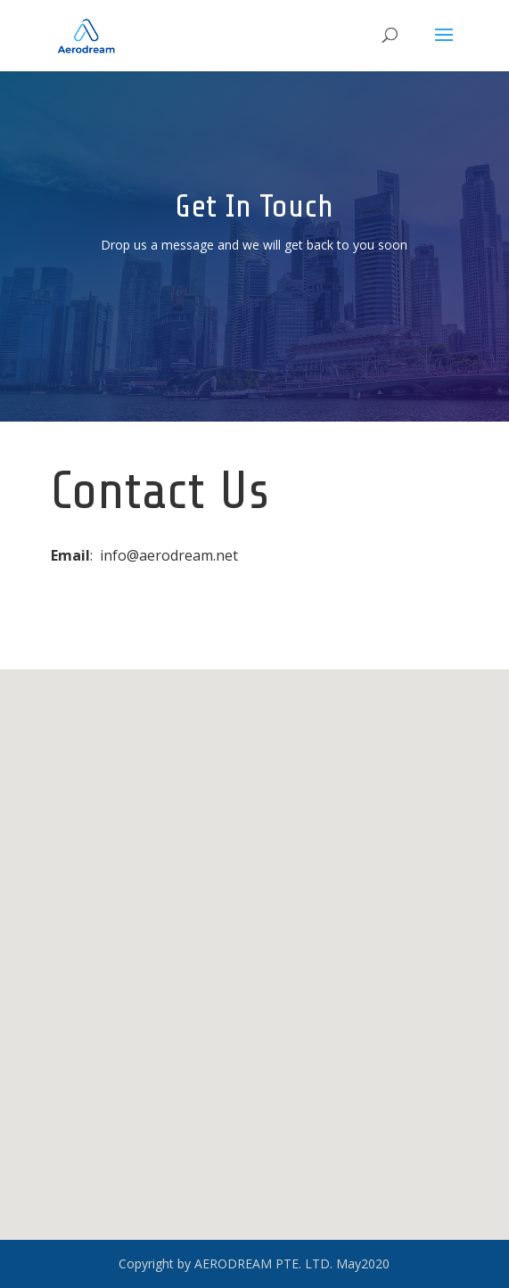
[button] (255, 948)
